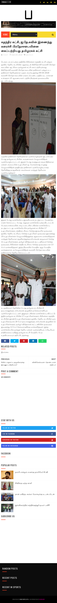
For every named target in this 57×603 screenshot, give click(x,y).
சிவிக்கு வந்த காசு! (23, 483)
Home (5, 34)
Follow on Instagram (29, 446)
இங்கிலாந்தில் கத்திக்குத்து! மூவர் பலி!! (32, 505)
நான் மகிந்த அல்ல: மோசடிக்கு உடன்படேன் (35, 494)
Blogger (41, 599)
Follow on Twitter (29, 428)
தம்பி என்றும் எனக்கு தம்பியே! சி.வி (31, 472)
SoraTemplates (24, 599)
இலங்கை (29, 55)
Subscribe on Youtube (29, 440)
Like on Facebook (29, 434)
